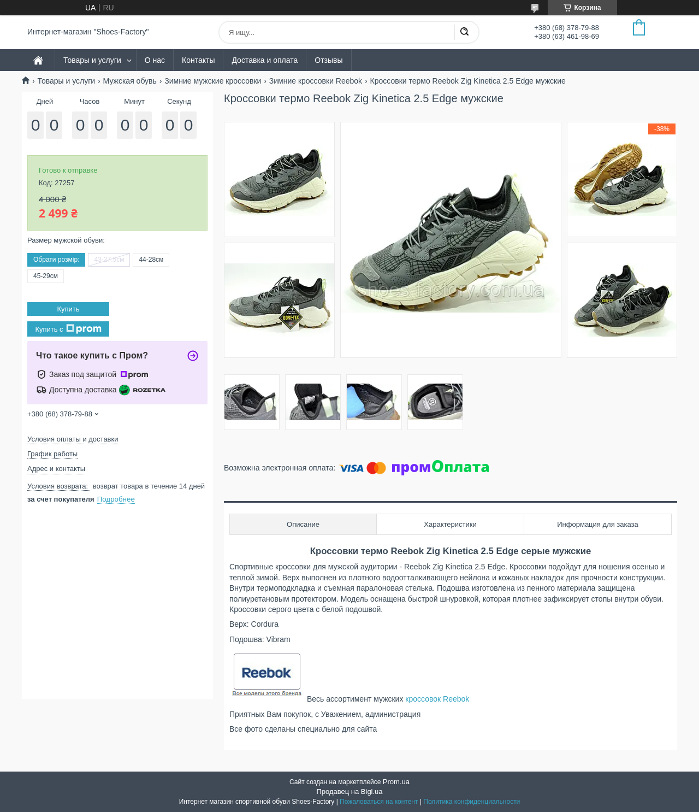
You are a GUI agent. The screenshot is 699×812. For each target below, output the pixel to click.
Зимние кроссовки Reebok (315, 81)
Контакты (198, 60)
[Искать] (464, 32)
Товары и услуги (92, 60)
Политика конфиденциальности (471, 801)
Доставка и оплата (265, 60)
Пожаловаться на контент (379, 801)
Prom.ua (396, 782)
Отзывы (328, 60)
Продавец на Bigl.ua (349, 791)
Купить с (68, 329)
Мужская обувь (130, 81)
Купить (68, 309)
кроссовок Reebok (437, 699)
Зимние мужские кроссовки (212, 81)
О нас (155, 60)
